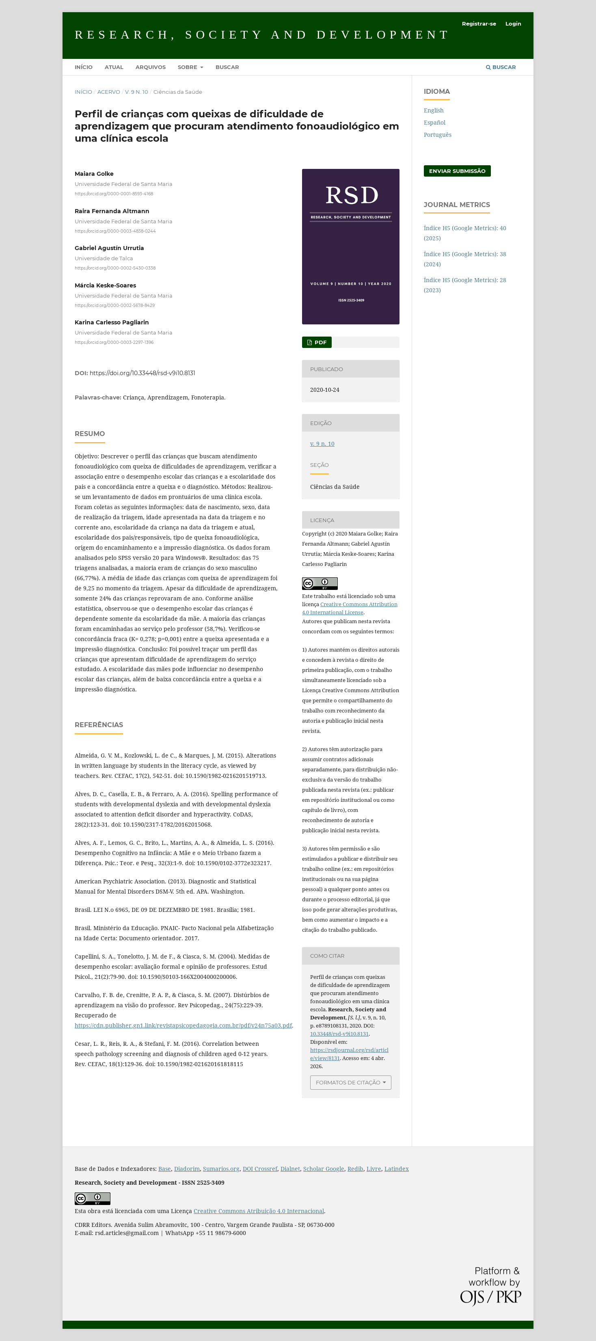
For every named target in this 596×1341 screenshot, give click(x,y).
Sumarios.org (221, 1169)
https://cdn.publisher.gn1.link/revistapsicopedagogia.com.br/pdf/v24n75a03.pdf (183, 1025)
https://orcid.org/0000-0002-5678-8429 (115, 305)
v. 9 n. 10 (136, 92)
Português (437, 134)
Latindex (396, 1169)
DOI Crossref (260, 1169)
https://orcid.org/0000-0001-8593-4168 (114, 194)
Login (513, 23)
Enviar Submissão (457, 171)
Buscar (227, 67)
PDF (319, 342)
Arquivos (151, 67)
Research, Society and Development (263, 34)
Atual (114, 67)
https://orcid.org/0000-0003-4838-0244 (115, 230)
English (434, 110)
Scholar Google (323, 1169)
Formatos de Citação (348, 1082)
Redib (355, 1169)
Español (434, 122)
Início (84, 67)
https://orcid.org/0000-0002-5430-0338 (115, 268)
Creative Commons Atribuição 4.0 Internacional (259, 1211)
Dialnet (290, 1169)
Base (164, 1169)
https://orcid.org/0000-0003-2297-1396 (114, 342)
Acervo (108, 92)
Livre (374, 1169)
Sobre (188, 67)
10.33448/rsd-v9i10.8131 (339, 1033)
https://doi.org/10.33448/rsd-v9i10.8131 (142, 373)
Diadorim (187, 1169)
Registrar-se (479, 23)
